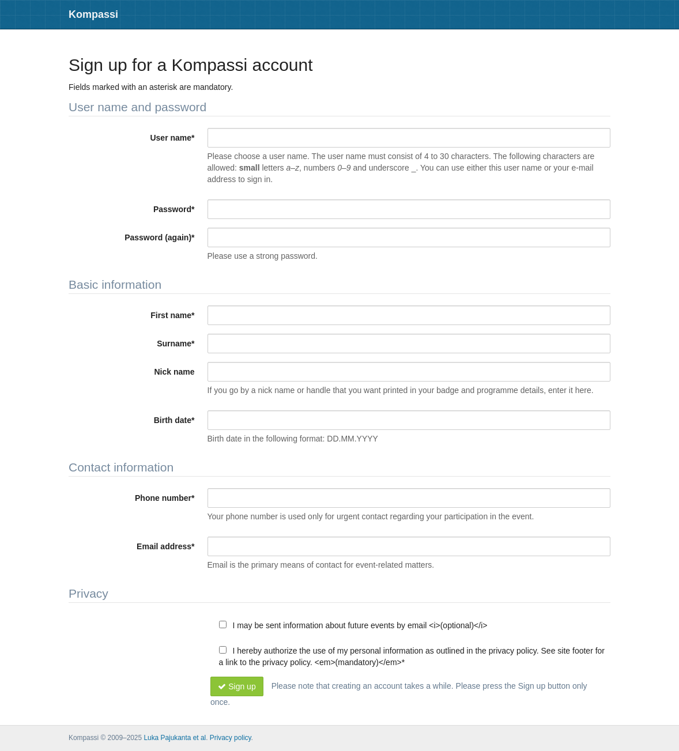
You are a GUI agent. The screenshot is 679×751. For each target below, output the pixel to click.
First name (172, 315)
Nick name (174, 371)
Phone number (164, 498)
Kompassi (93, 14)
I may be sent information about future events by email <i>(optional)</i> (353, 625)
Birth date (174, 420)
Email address (165, 546)
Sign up (237, 686)
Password (174, 209)
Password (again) (159, 237)
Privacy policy (230, 738)
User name (172, 137)
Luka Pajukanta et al (175, 738)
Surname (175, 343)
